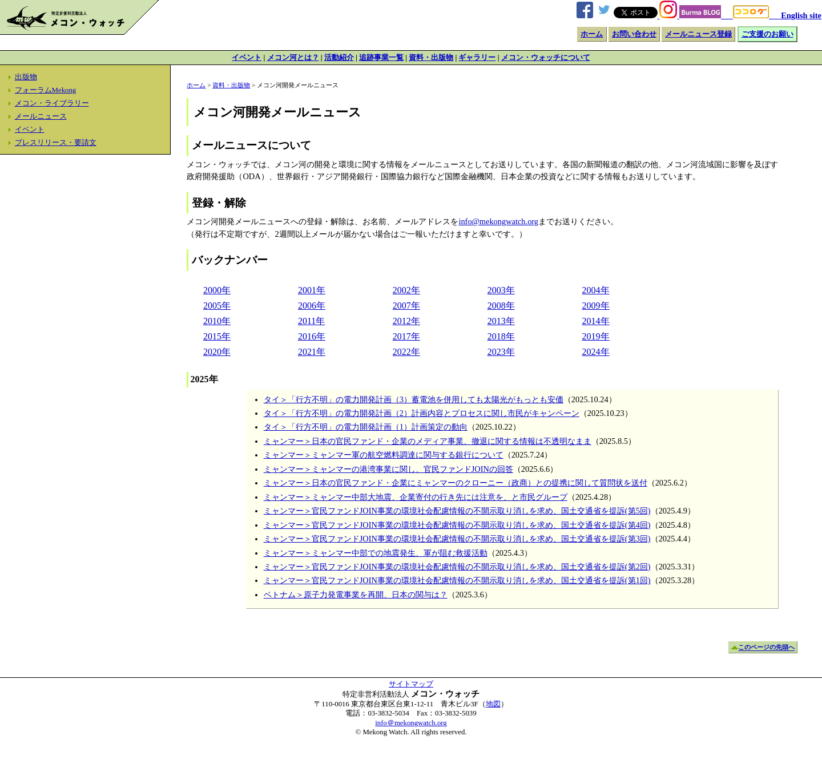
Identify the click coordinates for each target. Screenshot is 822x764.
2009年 (596, 305)
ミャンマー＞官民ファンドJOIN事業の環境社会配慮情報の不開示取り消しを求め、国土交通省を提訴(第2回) (457, 566)
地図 (493, 704)
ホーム (592, 34)
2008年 (501, 305)
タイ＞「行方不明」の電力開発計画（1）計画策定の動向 (366, 426)
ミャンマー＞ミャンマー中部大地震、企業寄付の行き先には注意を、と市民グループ (415, 497)
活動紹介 (339, 58)
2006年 (311, 305)
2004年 (596, 290)
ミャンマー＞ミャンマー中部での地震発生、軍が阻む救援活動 (375, 552)
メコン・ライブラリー (52, 103)
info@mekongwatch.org (498, 221)
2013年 (501, 321)
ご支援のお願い (767, 34)
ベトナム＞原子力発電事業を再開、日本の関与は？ (356, 594)
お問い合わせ (634, 34)
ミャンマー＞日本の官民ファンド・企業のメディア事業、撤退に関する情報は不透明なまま (427, 441)
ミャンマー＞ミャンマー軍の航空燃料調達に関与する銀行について (383, 454)
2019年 (596, 336)
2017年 (406, 336)
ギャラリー (476, 58)
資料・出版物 (431, 58)
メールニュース (41, 116)
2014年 (596, 321)
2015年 (217, 336)
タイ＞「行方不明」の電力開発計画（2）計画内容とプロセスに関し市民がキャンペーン (421, 413)
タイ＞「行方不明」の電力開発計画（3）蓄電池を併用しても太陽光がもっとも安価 (413, 399)
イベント (246, 58)
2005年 (217, 305)
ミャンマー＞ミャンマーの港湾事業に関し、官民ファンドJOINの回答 (388, 469)
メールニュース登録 (698, 34)
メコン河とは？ (293, 58)
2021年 (311, 352)
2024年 (596, 352)
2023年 (501, 352)
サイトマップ (411, 684)
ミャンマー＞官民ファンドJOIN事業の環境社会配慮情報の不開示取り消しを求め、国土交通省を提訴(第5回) (457, 510)
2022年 (406, 352)
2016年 (311, 336)
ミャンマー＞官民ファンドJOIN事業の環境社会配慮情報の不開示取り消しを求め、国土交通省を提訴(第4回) (457, 524)
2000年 (217, 290)
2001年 (311, 290)
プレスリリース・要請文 (55, 143)
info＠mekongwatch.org (410, 723)
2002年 (406, 290)
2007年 (406, 305)
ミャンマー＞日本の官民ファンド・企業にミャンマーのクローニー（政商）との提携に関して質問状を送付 (455, 482)
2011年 (311, 321)
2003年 (501, 290)
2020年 (217, 352)
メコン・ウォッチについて (545, 58)
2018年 (501, 336)
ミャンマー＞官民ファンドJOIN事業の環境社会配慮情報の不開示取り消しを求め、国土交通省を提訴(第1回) (457, 580)
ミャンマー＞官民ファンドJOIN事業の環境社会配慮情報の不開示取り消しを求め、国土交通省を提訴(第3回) (457, 538)
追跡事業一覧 (381, 58)
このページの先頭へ (766, 647)
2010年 (217, 321)
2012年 (406, 321)
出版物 (26, 77)
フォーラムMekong (45, 90)
